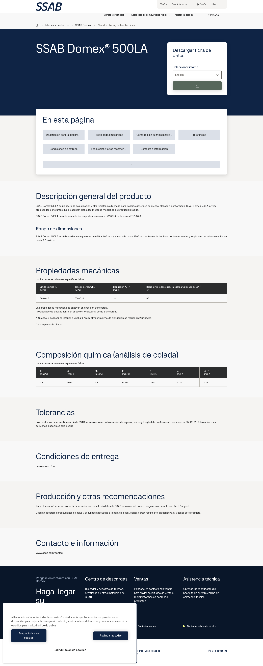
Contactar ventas (145, 626)
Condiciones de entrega (63, 149)
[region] (70, 635)
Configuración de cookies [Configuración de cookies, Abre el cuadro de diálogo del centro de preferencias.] (70, 650)
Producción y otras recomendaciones (110, 149)
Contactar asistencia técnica (199, 626)
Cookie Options (217, 651)
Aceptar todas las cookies (39, 637)
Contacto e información (154, 149)
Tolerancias (199, 134)
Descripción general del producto (65, 134)
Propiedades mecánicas (109, 134)
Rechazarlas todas (100, 637)
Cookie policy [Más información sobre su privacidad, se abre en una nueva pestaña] (48, 629)
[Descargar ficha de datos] (197, 85)
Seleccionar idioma (185, 67)
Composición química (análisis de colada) (156, 134)
